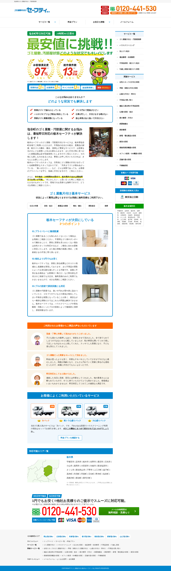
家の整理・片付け (126, 118)
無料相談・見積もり (119, 511)
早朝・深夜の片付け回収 (128, 88)
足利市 (78, 462)
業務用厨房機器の (127, 148)
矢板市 (93, 466)
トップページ (48, 541)
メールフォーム (126, 22)
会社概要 (72, 559)
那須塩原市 (102, 466)
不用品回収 (105, 545)
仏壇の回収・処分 (126, 112)
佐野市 (93, 462)
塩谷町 (106, 474)
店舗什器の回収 (125, 159)
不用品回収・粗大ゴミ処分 (129, 63)
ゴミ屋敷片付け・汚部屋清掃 (130, 39)
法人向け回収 (78, 545)
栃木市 (86, 462)
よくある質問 (61, 559)
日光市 (108, 462)
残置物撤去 (123, 124)
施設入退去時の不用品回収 (129, 106)
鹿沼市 (100, 462)
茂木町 (69, 474)
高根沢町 (70, 478)
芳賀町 (84, 474)
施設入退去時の (53, 552)
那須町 (78, 478)
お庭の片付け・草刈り (127, 94)
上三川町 (98, 470)
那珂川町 (87, 478)
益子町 (106, 470)
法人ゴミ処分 (124, 51)
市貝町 (77, 474)
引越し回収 (115, 545)
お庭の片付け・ (98, 548)
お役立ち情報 (98, 22)
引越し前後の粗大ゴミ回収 (129, 69)
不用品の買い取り (126, 100)
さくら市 (70, 470)
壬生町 (91, 474)
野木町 (98, 474)
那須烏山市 (80, 470)
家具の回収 (123, 142)
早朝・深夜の (78, 548)
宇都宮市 (70, 462)
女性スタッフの (55, 548)
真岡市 (77, 466)
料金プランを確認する (70, 438)
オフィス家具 (130, 154)
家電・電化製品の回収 (127, 136)
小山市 (69, 466)
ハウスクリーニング (126, 45)
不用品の (114, 548)
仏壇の (71, 552)
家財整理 (122, 130)
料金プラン (72, 22)
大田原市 (85, 466)
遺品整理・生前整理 (126, 57)
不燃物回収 (123, 165)
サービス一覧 (44, 22)
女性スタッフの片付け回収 (129, 82)
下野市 (90, 470)
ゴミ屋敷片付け (49, 545)
